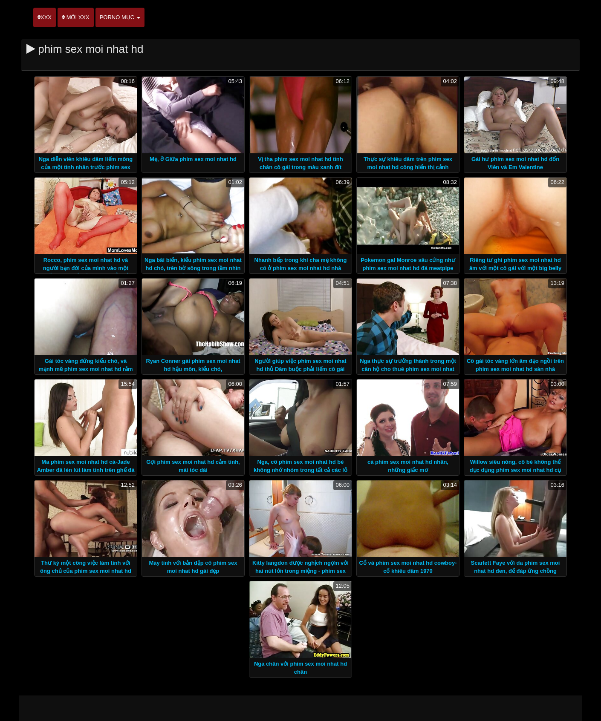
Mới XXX (76, 17)
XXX (45, 17)
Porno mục (120, 17)
